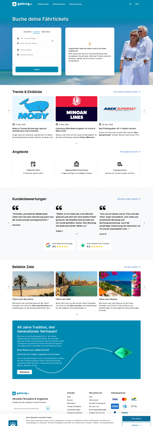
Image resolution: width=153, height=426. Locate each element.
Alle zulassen (136, 409)
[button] (76, 143)
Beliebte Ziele (43, 4)
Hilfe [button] (137, 4)
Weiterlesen (24, 372)
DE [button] (130, 4)
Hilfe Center (93, 400)
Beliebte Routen (59, 4)
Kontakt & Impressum (97, 403)
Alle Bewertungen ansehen (129, 199)
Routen (70, 400)
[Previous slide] (9, 111)
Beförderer (71, 403)
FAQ (90, 397)
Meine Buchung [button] (75, 4)
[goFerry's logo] (23, 4)
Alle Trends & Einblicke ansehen (127, 92)
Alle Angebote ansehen (130, 152)
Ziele (69, 397)
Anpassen (136, 415)
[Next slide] (144, 111)
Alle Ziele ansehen (132, 267)
